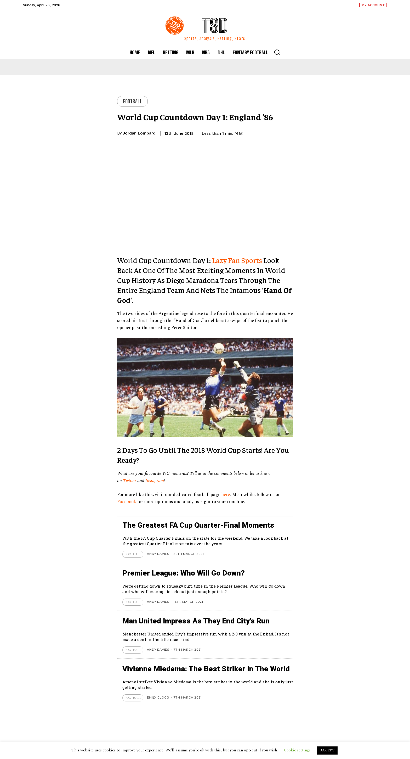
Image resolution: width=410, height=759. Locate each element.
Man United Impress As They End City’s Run (196, 621)
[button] (277, 52)
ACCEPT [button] (327, 750)
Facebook (127, 501)
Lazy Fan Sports (237, 260)
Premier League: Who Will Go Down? (183, 573)
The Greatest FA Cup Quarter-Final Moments (198, 525)
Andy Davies (158, 554)
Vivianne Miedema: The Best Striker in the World (206, 669)
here (225, 494)
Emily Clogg (158, 697)
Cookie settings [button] (297, 750)
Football (132, 101)
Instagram (154, 480)
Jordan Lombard (139, 133)
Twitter (129, 480)
